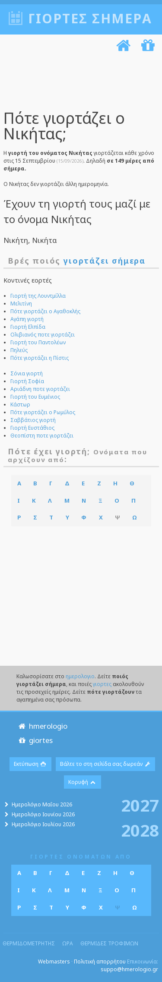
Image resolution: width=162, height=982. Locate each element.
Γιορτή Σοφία (27, 381)
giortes (35, 740)
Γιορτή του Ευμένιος (35, 396)
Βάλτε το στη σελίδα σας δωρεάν (105, 764)
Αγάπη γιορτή (27, 319)
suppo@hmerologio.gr (129, 969)
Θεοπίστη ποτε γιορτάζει (41, 435)
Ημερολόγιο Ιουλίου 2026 (43, 824)
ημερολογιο (80, 676)
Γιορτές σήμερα (90, 18)
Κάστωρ (20, 404)
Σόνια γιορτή (26, 373)
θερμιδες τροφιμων (109, 943)
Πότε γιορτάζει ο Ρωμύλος (42, 412)
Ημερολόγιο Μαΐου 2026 (42, 804)
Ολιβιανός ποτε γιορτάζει (42, 334)
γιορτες (102, 684)
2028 (140, 830)
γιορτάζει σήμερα (105, 260)
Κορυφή (82, 782)
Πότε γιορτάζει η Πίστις (39, 358)
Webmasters (54, 961)
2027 (140, 805)
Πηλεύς (19, 350)
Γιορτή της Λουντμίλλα (38, 295)
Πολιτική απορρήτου (100, 961)
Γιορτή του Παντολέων (38, 342)
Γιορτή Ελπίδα (27, 326)
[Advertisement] (78, 82)
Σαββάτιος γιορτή (33, 420)
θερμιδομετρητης (29, 943)
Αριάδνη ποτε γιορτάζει (40, 389)
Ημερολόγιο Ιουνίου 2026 (43, 814)
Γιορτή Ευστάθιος (32, 427)
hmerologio (42, 726)
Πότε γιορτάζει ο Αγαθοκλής (45, 311)
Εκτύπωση (30, 764)
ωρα (67, 943)
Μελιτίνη (21, 303)
